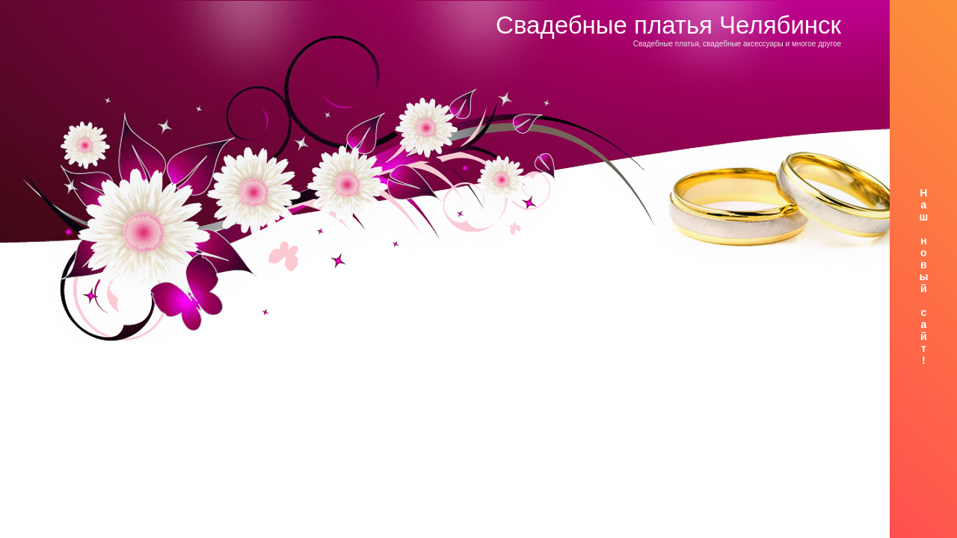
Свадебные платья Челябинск (668, 25)
